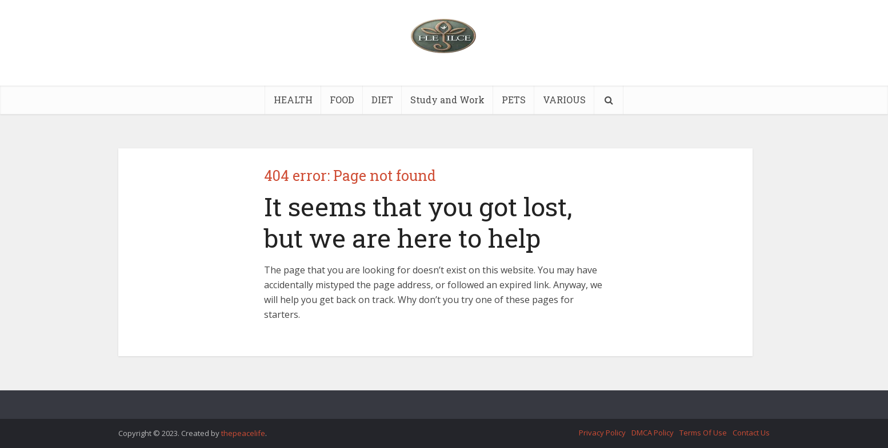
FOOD (342, 100)
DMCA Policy (652, 432)
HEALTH (293, 100)
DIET (382, 100)
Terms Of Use (703, 432)
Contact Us (751, 432)
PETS (514, 100)
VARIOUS (564, 100)
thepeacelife (243, 433)
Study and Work (447, 100)
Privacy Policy (602, 432)
